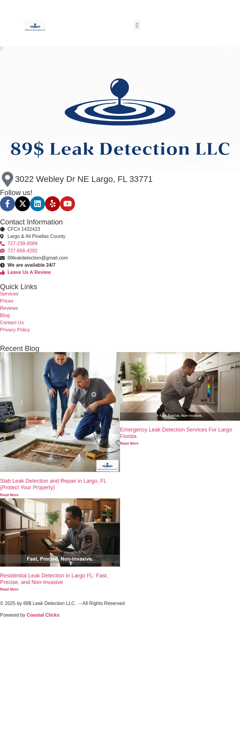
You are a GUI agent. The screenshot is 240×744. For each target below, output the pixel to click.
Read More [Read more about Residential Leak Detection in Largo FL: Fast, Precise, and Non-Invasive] (9, 589)
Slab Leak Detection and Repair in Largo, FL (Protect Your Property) (53, 484)
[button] (137, 25)
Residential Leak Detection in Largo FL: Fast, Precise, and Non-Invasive (54, 579)
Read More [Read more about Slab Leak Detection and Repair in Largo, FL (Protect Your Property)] (9, 495)
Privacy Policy (15, 329)
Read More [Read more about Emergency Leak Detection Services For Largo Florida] (129, 443)
